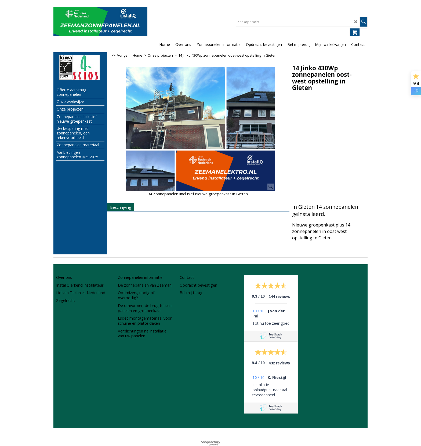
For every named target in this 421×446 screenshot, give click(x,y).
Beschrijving (120, 207)
